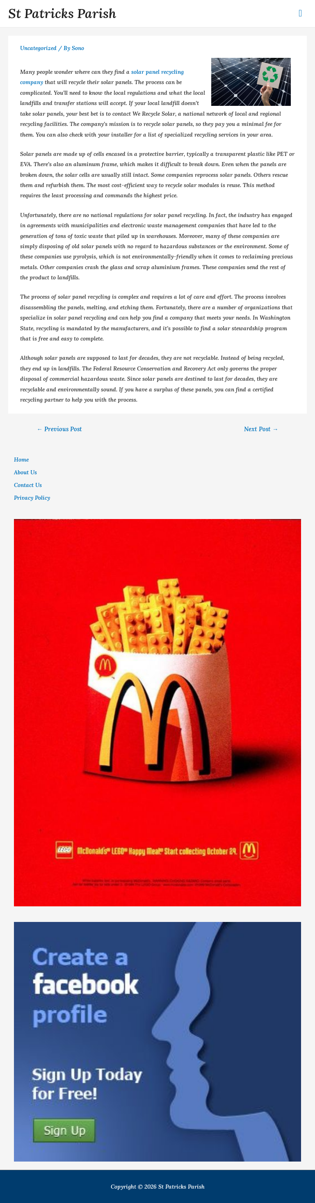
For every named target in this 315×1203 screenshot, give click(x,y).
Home (21, 459)
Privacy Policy (32, 497)
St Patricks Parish (62, 13)
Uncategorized (38, 48)
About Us (25, 472)
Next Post (261, 429)
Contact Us (28, 485)
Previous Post (59, 429)
